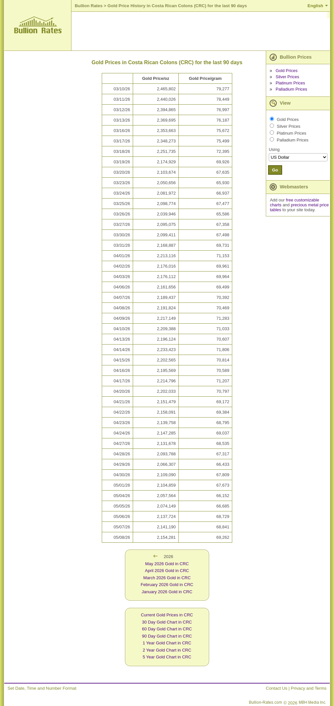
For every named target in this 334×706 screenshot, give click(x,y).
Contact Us (276, 688)
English (315, 5)
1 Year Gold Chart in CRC (167, 642)
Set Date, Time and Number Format (42, 688)
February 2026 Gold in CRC (167, 584)
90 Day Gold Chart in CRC (167, 636)
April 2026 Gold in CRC (167, 570)
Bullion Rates (88, 5)
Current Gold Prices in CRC (167, 614)
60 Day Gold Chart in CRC (167, 628)
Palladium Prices (291, 89)
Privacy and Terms (308, 688)
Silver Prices (287, 76)
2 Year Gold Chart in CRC (167, 650)
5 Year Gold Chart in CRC (167, 657)
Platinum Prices (290, 83)
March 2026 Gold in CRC (166, 577)
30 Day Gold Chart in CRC (167, 622)
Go (275, 170)
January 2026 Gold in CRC (167, 591)
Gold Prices (286, 70)
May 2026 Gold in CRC (167, 563)
